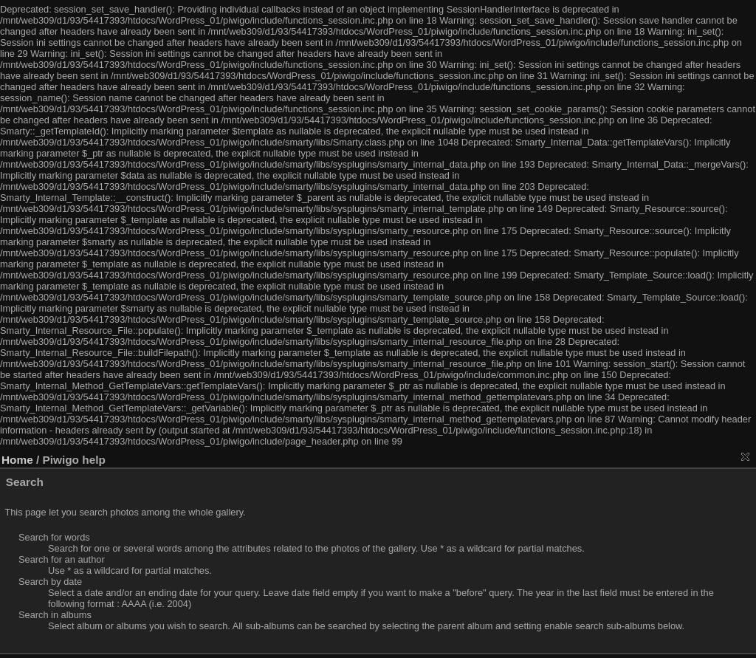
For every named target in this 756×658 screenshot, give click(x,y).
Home (17, 459)
